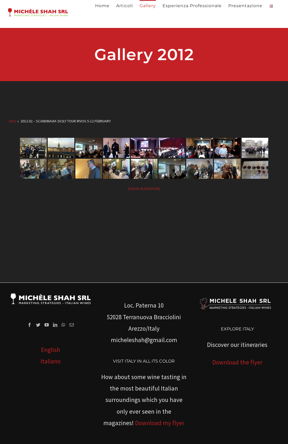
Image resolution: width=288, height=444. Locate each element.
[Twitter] (38, 325)
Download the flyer (237, 362)
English (50, 350)
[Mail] (72, 325)
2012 (12, 121)
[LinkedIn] (55, 325)
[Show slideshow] (144, 188)
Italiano (50, 361)
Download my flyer (159, 423)
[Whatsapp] (63, 325)
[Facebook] (29, 325)
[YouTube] (46, 325)
